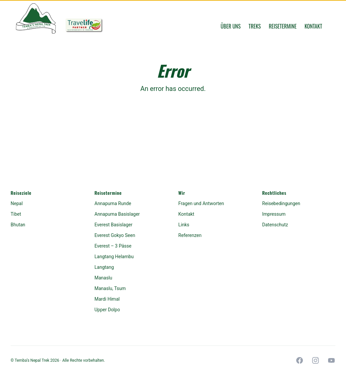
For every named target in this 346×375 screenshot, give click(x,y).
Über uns (231, 26)
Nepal (17, 203)
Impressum (273, 214)
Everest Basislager (113, 224)
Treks (254, 26)
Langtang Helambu (114, 256)
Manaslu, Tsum (110, 288)
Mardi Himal (107, 299)
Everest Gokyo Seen (115, 235)
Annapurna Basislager (117, 214)
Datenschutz (275, 224)
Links (183, 224)
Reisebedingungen (281, 203)
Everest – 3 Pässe (113, 246)
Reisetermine (283, 26)
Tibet (16, 214)
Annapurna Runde (113, 203)
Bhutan (18, 224)
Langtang (104, 267)
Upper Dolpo (107, 309)
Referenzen (190, 235)
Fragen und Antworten (201, 203)
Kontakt (313, 26)
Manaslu (103, 277)
